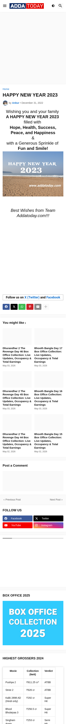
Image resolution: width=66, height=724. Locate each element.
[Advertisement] (33, 48)
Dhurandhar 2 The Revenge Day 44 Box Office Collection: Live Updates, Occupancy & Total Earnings (17, 441)
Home (6, 89)
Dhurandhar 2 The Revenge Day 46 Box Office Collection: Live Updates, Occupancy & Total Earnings (17, 355)
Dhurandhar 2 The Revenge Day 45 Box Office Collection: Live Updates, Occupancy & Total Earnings (17, 398)
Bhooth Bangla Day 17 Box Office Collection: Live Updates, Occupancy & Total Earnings (48, 355)
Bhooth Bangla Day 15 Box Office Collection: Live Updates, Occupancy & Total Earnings (48, 441)
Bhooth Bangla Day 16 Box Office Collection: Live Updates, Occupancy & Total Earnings (48, 398)
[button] (5, 6)
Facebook (53, 297)
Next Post (55, 499)
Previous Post (13, 499)
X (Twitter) (32, 297)
